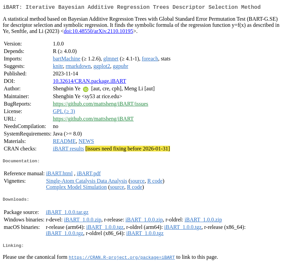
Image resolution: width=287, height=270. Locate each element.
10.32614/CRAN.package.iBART (89, 82)
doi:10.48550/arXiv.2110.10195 (98, 32)
